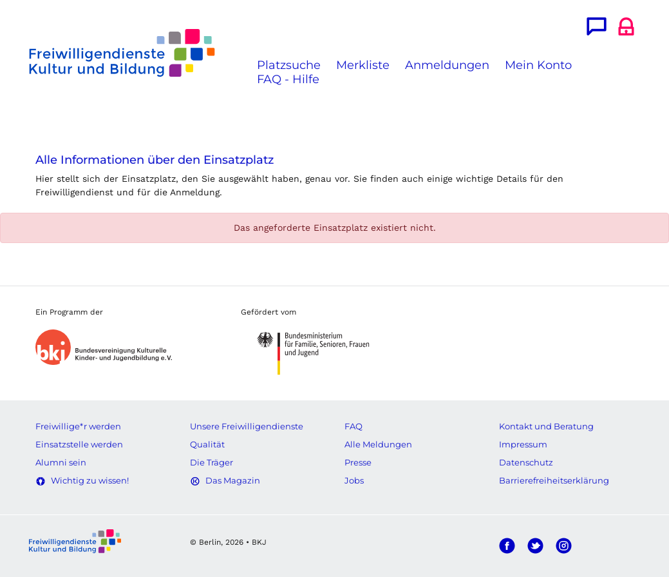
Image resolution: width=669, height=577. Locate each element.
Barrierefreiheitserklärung (554, 480)
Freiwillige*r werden (78, 426)
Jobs (354, 480)
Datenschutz (526, 462)
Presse (358, 462)
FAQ (353, 426)
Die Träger (211, 462)
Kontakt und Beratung (546, 426)
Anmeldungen (447, 65)
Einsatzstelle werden (79, 444)
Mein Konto (538, 65)
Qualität (207, 444)
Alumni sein (60, 462)
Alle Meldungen (378, 444)
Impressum (523, 444)
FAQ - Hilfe (288, 79)
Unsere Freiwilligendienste (246, 426)
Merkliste (363, 65)
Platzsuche (289, 65)
